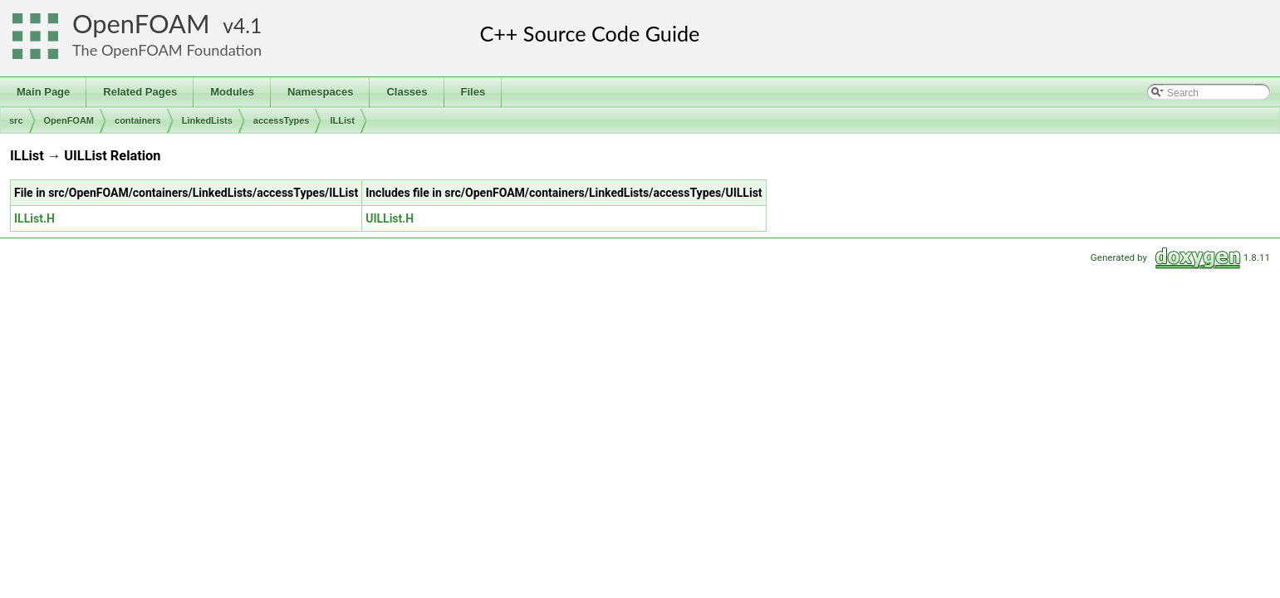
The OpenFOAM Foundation (167, 50)
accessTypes (281, 120)
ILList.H (34, 218)
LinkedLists (207, 120)
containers (138, 120)
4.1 (247, 25)
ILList (342, 120)
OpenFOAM (141, 23)
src (16, 120)
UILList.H (389, 218)
